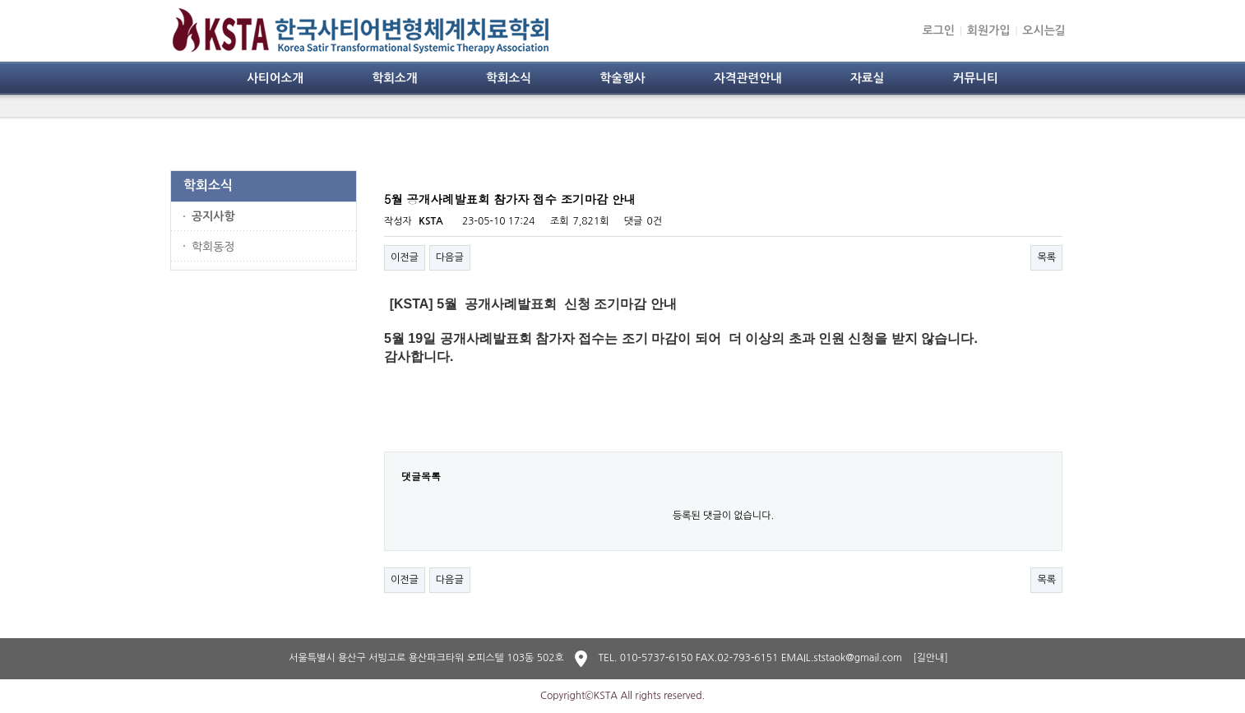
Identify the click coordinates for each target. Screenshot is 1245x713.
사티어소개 (275, 78)
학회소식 (508, 78)
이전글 (405, 257)
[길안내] (930, 658)
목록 (1046, 257)
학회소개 (394, 78)
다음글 (450, 257)
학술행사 (622, 78)
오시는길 (1044, 30)
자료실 (867, 78)
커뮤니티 (975, 78)
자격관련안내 (748, 78)
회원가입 (989, 30)
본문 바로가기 (0, 0)
